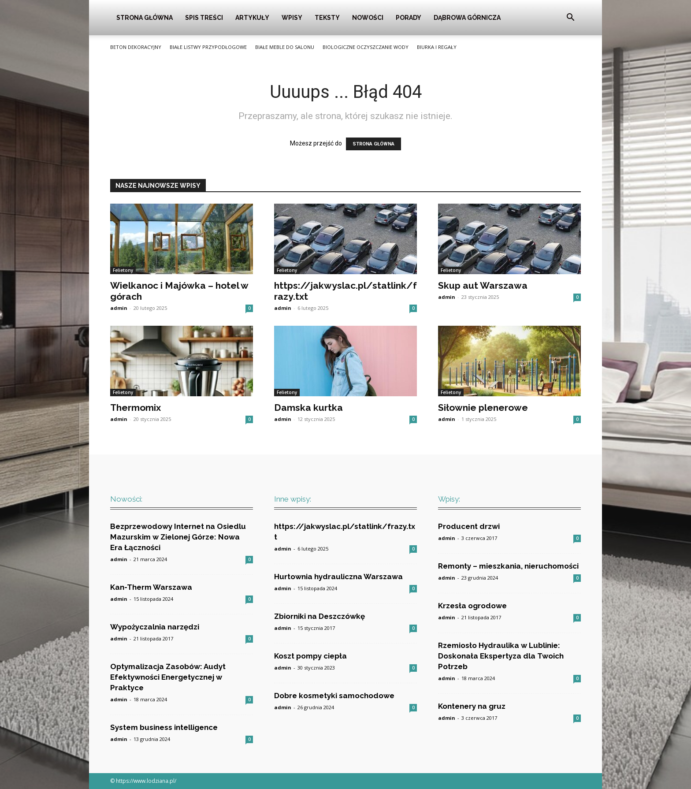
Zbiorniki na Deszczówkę (319, 616)
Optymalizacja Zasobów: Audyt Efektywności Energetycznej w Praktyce (168, 677)
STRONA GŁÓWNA (373, 144)
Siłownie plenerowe (483, 407)
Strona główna (144, 17)
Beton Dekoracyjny (135, 47)
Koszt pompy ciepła (310, 655)
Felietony (123, 270)
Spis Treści (204, 17)
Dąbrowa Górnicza (467, 17)
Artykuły (252, 17)
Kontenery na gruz (471, 706)
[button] (570, 18)
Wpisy (292, 17)
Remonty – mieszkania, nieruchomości (508, 566)
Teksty (327, 17)
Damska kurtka (308, 407)
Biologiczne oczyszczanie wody (366, 47)
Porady (408, 17)
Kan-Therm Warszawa (151, 587)
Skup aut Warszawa (483, 285)
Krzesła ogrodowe (472, 605)
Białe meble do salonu (284, 47)
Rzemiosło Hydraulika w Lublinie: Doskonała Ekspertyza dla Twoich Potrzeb (501, 656)
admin (118, 308)
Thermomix (135, 407)
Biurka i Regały (437, 47)
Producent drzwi (469, 526)
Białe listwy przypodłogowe (208, 47)
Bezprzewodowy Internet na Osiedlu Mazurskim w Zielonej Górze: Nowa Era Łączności (178, 537)
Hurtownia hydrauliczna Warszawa (338, 576)
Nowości (367, 17)
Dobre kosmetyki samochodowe (334, 695)
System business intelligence (164, 727)
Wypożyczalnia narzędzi (154, 626)
